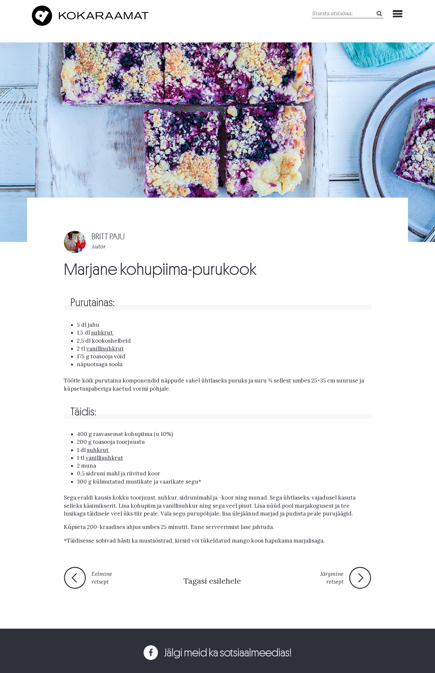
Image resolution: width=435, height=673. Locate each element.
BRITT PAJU (108, 236)
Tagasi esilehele (212, 581)
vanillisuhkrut (105, 348)
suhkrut (102, 332)
